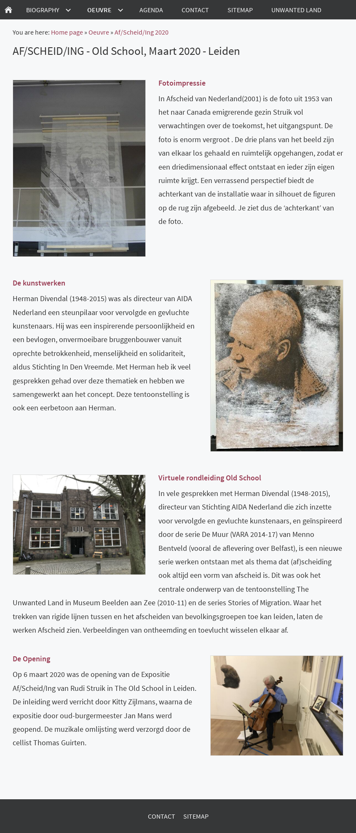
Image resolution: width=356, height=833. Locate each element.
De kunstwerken (39, 283)
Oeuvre (98, 32)
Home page (67, 32)
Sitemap (196, 816)
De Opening (31, 658)
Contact (161, 816)
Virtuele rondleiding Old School (209, 478)
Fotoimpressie (182, 83)
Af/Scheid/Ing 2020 (142, 32)
